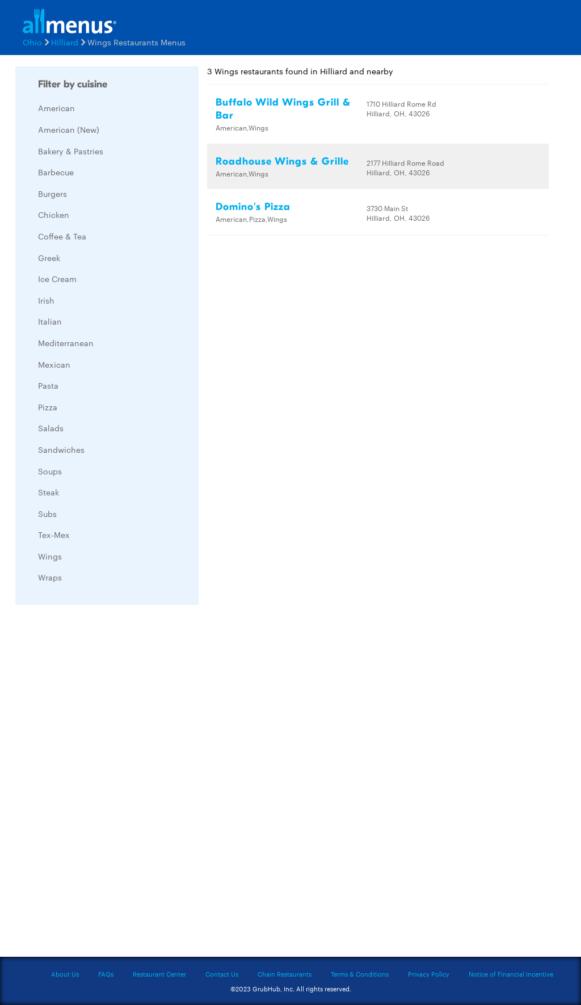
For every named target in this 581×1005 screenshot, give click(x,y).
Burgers (52, 193)
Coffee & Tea (62, 236)
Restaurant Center (159, 973)
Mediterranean (66, 342)
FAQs (105, 973)
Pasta (48, 385)
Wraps (50, 577)
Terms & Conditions (360, 973)
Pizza (47, 407)
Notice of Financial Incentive (511, 973)
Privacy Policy (428, 973)
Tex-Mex (54, 534)
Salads (51, 428)
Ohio (32, 42)
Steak (48, 492)
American (56, 107)
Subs (47, 513)
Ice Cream (57, 278)
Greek (49, 257)
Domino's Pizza (253, 207)
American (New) (68, 129)
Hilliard (64, 42)
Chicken (53, 214)
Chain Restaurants (284, 973)
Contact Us (221, 973)
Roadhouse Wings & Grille (282, 161)
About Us (65, 973)
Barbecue (56, 172)
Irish (46, 300)
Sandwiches (61, 449)
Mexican (54, 364)
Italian (50, 321)
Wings (50, 556)
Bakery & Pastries (70, 151)
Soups (50, 471)
